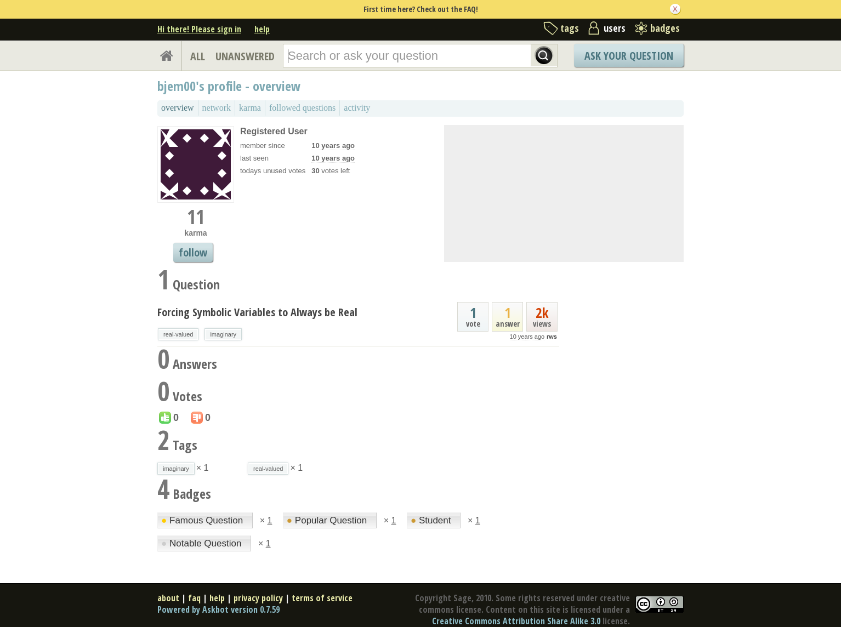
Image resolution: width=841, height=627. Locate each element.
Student (432, 520)
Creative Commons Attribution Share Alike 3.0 (516, 621)
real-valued (178, 334)
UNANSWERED (245, 56)
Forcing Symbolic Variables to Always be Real (257, 312)
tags (569, 28)
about (168, 598)
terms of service (322, 598)
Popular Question (328, 520)
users (615, 28)
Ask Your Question (628, 55)
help (262, 29)
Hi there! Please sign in (199, 29)
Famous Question (203, 520)
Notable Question (202, 543)
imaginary (223, 334)
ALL (197, 56)
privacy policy (258, 598)
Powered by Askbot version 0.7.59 (218, 609)
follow (193, 252)
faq (194, 598)
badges (665, 28)
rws (552, 336)
